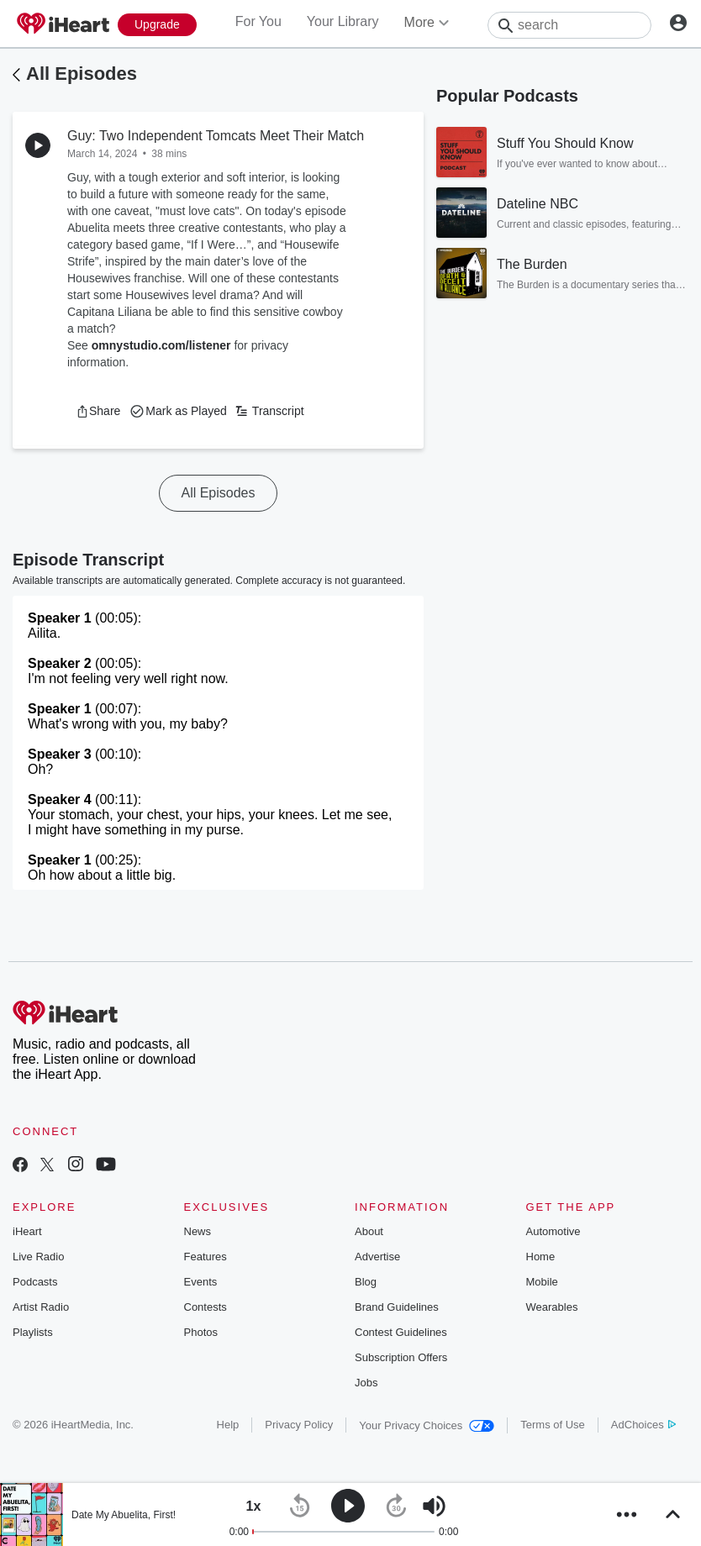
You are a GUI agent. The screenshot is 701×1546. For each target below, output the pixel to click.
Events (201, 1281)
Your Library (343, 21)
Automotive (553, 1231)
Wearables (552, 1307)
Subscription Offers (401, 1357)
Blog (366, 1281)
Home (541, 1256)
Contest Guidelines (401, 1332)
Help (228, 1424)
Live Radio (38, 1256)
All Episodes (81, 73)
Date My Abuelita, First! (123, 1515)
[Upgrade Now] (157, 24)
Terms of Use (552, 1424)
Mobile (542, 1281)
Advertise (377, 1256)
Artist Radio (41, 1307)
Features (205, 1256)
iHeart (27, 1231)
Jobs (366, 1382)
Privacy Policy (299, 1424)
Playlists (33, 1332)
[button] (98, 411)
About (369, 1231)
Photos (201, 1332)
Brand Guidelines (397, 1307)
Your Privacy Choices (426, 1425)
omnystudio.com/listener (161, 345)
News (198, 1231)
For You (258, 21)
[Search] (569, 25)
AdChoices (643, 1424)
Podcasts (35, 1281)
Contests (205, 1307)
